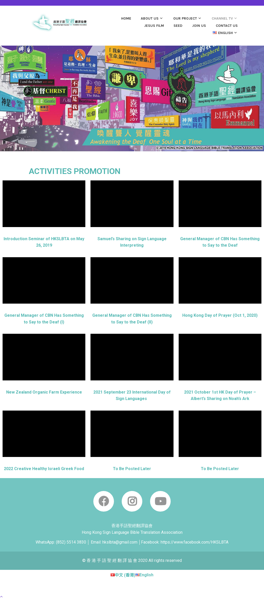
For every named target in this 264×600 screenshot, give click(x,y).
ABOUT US (150, 18)
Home (126, 18)
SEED (178, 25)
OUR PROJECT (185, 18)
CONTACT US (227, 25)
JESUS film (154, 25)
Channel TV (222, 18)
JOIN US (199, 25)
